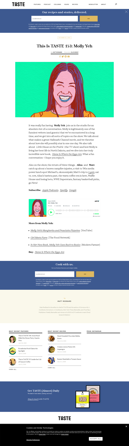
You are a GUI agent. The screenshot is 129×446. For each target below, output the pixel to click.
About (103, 4)
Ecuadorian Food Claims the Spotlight (28, 349)
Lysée (91, 172)
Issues (66, 4)
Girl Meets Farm (38, 237)
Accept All (95, 439)
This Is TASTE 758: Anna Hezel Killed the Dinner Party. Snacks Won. (29, 337)
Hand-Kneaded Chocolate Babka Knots (68, 337)
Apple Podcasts (50, 190)
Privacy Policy (42, 434)
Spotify (63, 190)
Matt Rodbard (57, 52)
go (89, 18)
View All (12, 369)
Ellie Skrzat (74, 52)
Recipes (75, 4)
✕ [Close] (126, 426)
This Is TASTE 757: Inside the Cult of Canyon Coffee (29, 360)
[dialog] (64, 435)
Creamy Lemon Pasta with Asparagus (66, 348)
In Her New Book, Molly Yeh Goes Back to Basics (55, 244)
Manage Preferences (33, 440)
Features (37, 4)
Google (72, 190)
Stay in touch (33, 399)
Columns (57, 4)
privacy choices (65, 434)
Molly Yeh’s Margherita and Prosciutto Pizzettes (55, 230)
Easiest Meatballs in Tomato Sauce (69, 359)
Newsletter (93, 4)
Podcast (47, 4)
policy (60, 28)
